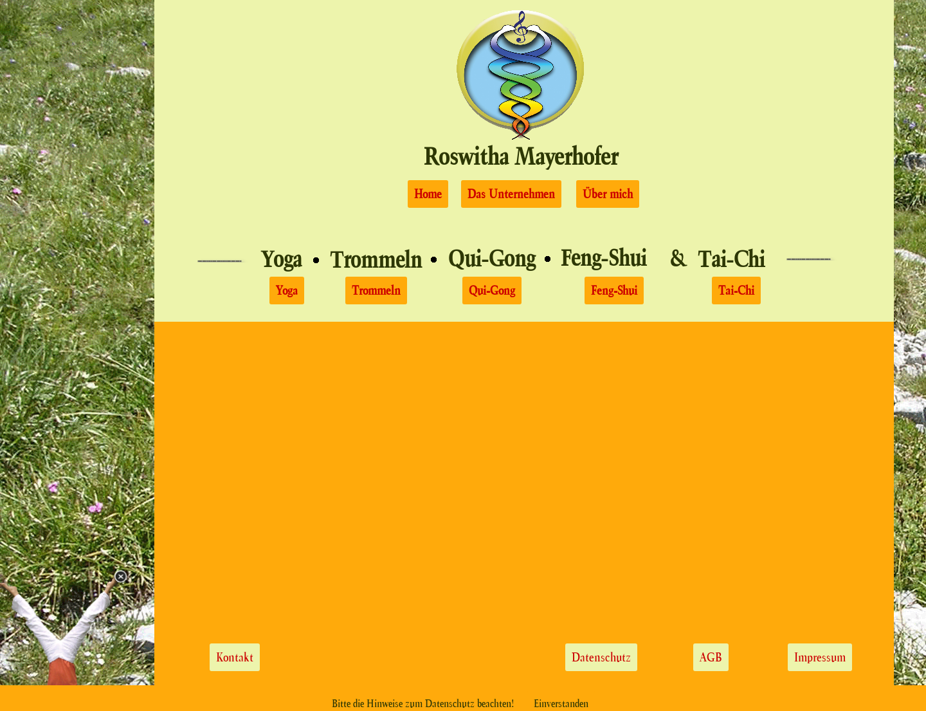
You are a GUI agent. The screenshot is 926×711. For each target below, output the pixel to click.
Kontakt (234, 657)
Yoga (281, 258)
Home (428, 194)
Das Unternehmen (511, 194)
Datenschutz (601, 657)
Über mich (608, 194)
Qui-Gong (492, 290)
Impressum (820, 657)
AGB (711, 657)
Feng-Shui (614, 290)
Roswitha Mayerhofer (521, 156)
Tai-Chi (736, 290)
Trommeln (376, 290)
